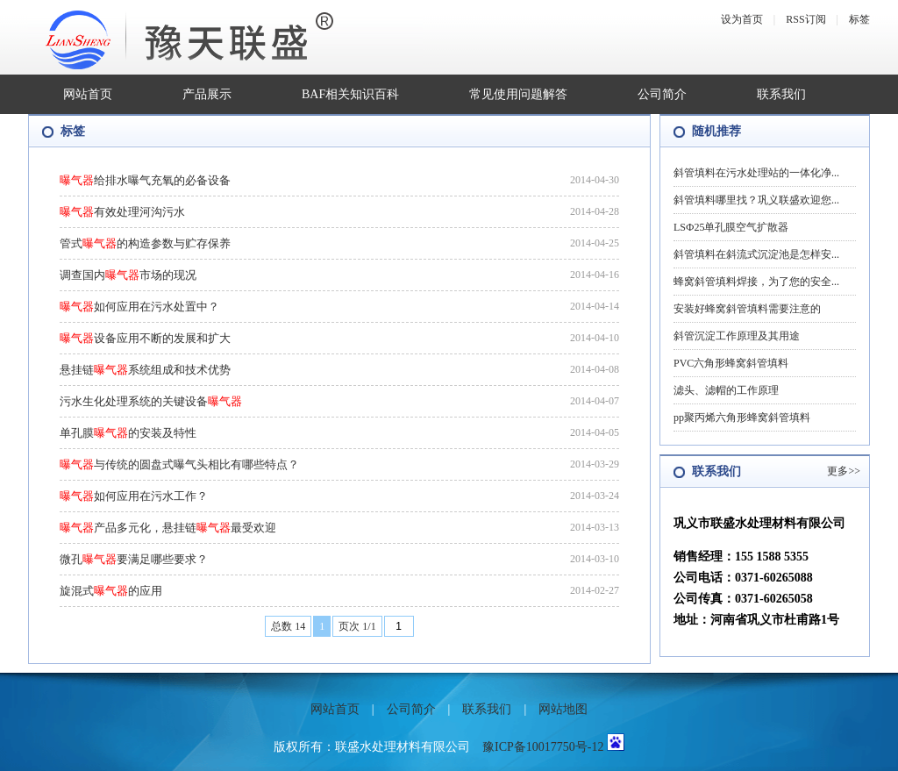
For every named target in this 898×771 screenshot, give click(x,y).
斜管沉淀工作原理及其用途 (737, 336)
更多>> (843, 471)
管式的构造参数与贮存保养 (145, 243)
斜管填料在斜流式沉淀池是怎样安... (756, 254)
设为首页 (742, 19)
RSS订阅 (805, 19)
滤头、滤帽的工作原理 (726, 390)
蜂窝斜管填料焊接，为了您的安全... (756, 281)
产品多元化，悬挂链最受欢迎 (168, 527)
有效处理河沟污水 (122, 211)
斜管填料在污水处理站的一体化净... (756, 173)
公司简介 (662, 94)
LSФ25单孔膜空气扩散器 (731, 227)
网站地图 (563, 709)
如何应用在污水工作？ (134, 496)
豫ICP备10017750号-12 (542, 746)
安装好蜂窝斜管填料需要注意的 (747, 309)
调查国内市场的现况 (128, 275)
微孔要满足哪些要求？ (134, 559)
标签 (859, 19)
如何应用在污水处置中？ (139, 306)
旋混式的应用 (111, 590)
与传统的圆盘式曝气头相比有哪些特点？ (179, 464)
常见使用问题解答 (518, 94)
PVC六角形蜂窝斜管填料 (731, 363)
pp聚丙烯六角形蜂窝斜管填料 (742, 417)
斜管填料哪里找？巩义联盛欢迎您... (756, 200)
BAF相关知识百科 (350, 94)
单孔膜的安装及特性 (128, 432)
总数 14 (288, 626)
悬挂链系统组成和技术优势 (145, 369)
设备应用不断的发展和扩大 (145, 338)
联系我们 (781, 94)
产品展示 (207, 94)
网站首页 (87, 94)
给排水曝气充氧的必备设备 (145, 180)
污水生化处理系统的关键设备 (151, 401)
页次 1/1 (357, 626)
